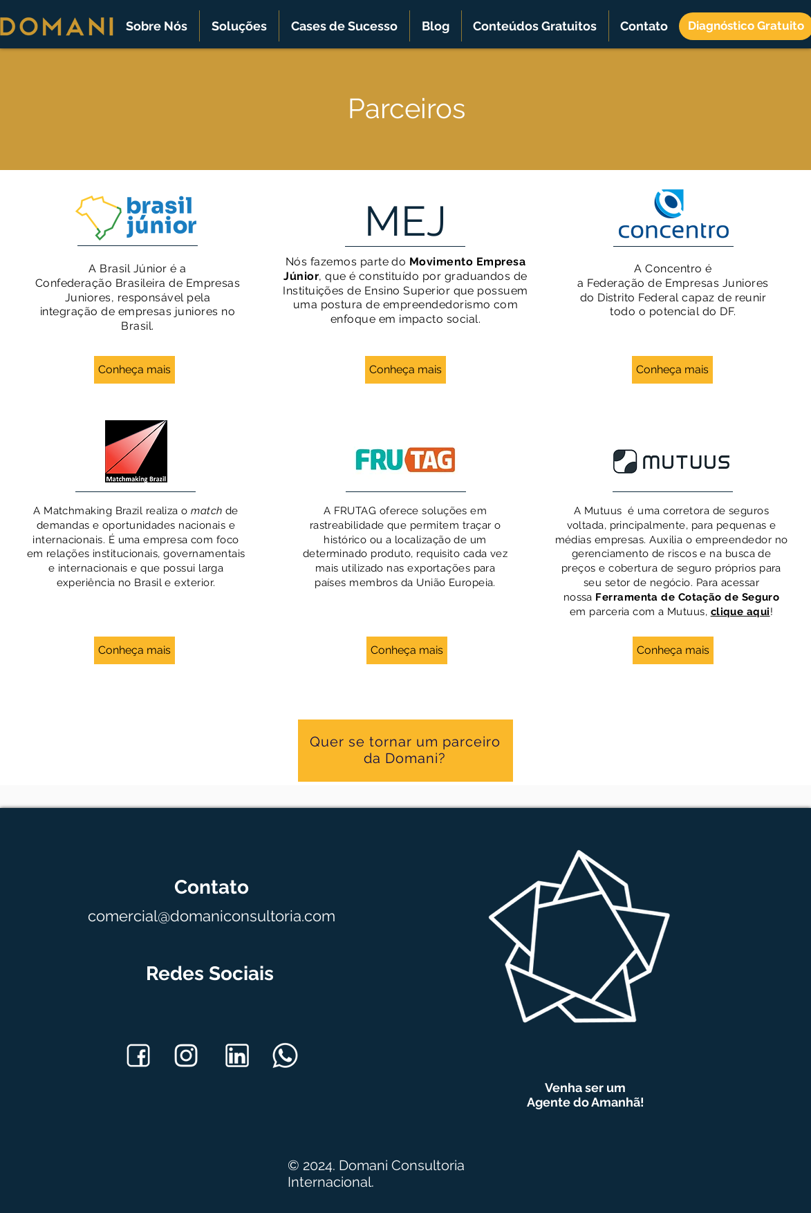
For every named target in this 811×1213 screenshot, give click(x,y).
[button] (156, 25)
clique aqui (740, 611)
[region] (405, 752)
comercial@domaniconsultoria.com (211, 916)
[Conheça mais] (134, 370)
